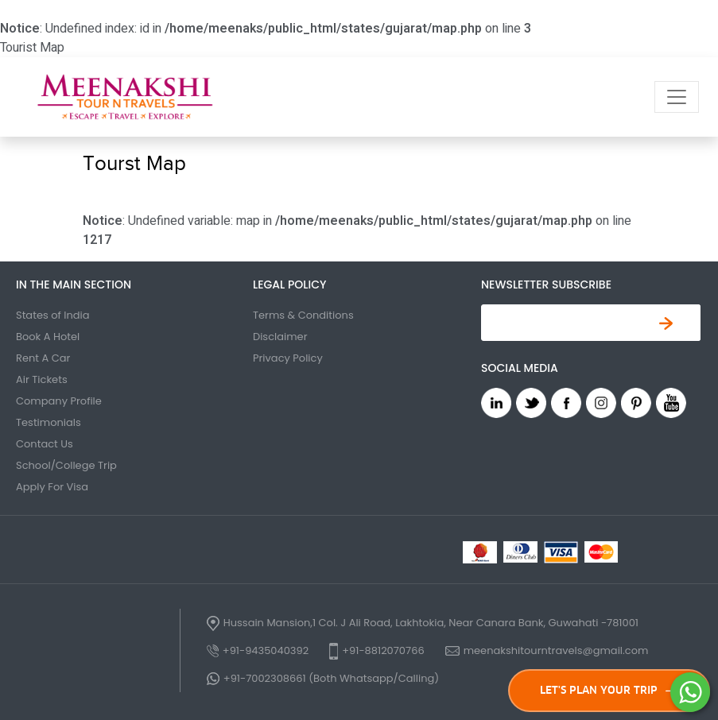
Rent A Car (43, 358)
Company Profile (59, 400)
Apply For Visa (52, 486)
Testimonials (48, 422)
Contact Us (44, 443)
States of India (53, 315)
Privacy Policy (288, 358)
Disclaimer (280, 336)
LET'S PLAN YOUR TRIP (609, 690)
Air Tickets (42, 379)
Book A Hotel (48, 336)
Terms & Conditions (303, 315)
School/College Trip (66, 465)
